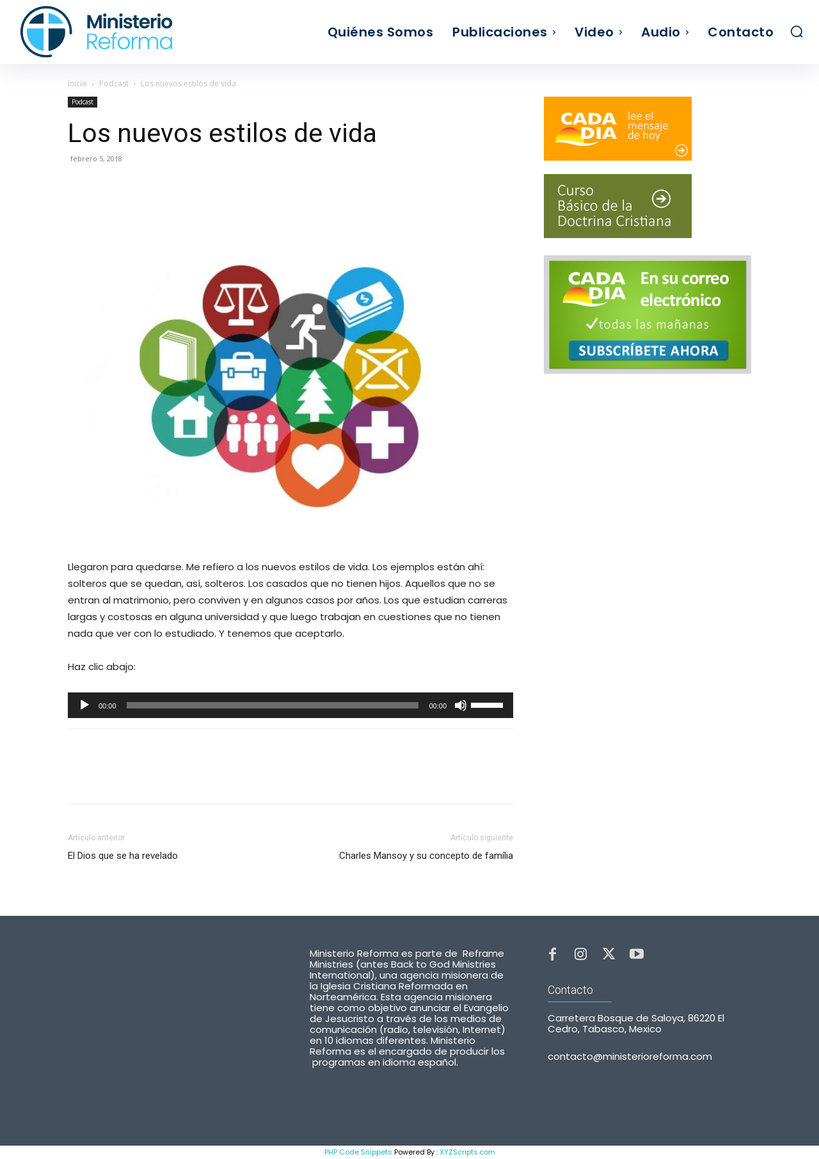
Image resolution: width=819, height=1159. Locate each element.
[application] (290, 705)
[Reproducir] (84, 705)
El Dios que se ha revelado (123, 855)
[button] (797, 31)
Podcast (114, 83)
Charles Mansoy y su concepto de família (426, 855)
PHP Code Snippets (358, 1152)
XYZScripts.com (467, 1152)
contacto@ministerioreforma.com (630, 1057)
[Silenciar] (460, 705)
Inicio (77, 83)
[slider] (273, 705)
